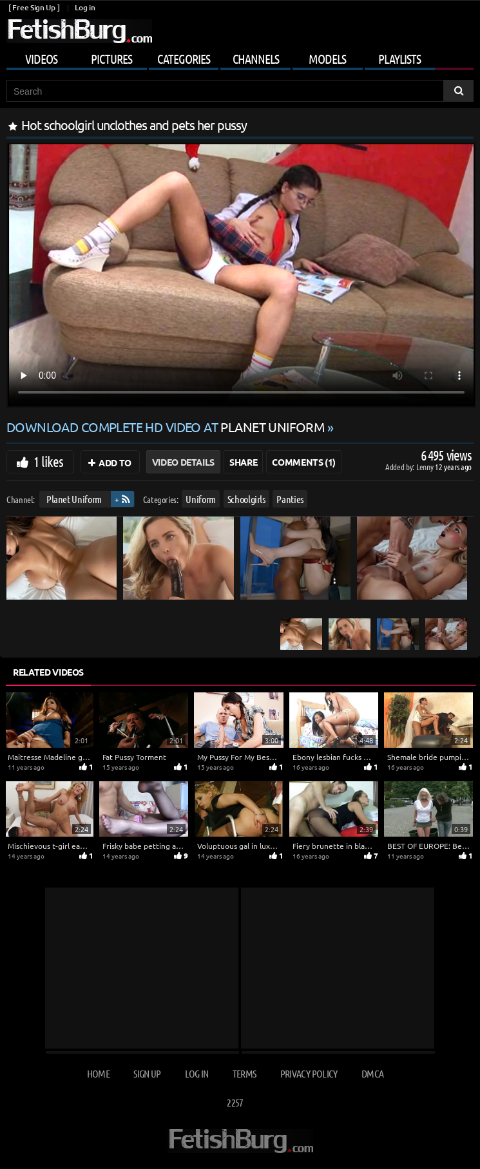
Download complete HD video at (166, 427)
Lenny (425, 466)
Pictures (111, 58)
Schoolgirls (246, 499)
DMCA (372, 1073)
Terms (244, 1073)
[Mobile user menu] (240, 56)
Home (98, 1073)
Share (243, 462)
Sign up (146, 1073)
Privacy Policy (309, 1073)
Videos (41, 58)
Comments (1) (304, 462)
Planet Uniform (74, 499)
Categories (183, 58)
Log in (85, 7)
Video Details (183, 462)
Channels (256, 58)
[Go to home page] (79, 31)
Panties (289, 499)
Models (327, 58)
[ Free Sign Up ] (33, 7)
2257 (235, 1102)
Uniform (201, 499)
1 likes (48, 461)
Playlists (399, 58)
